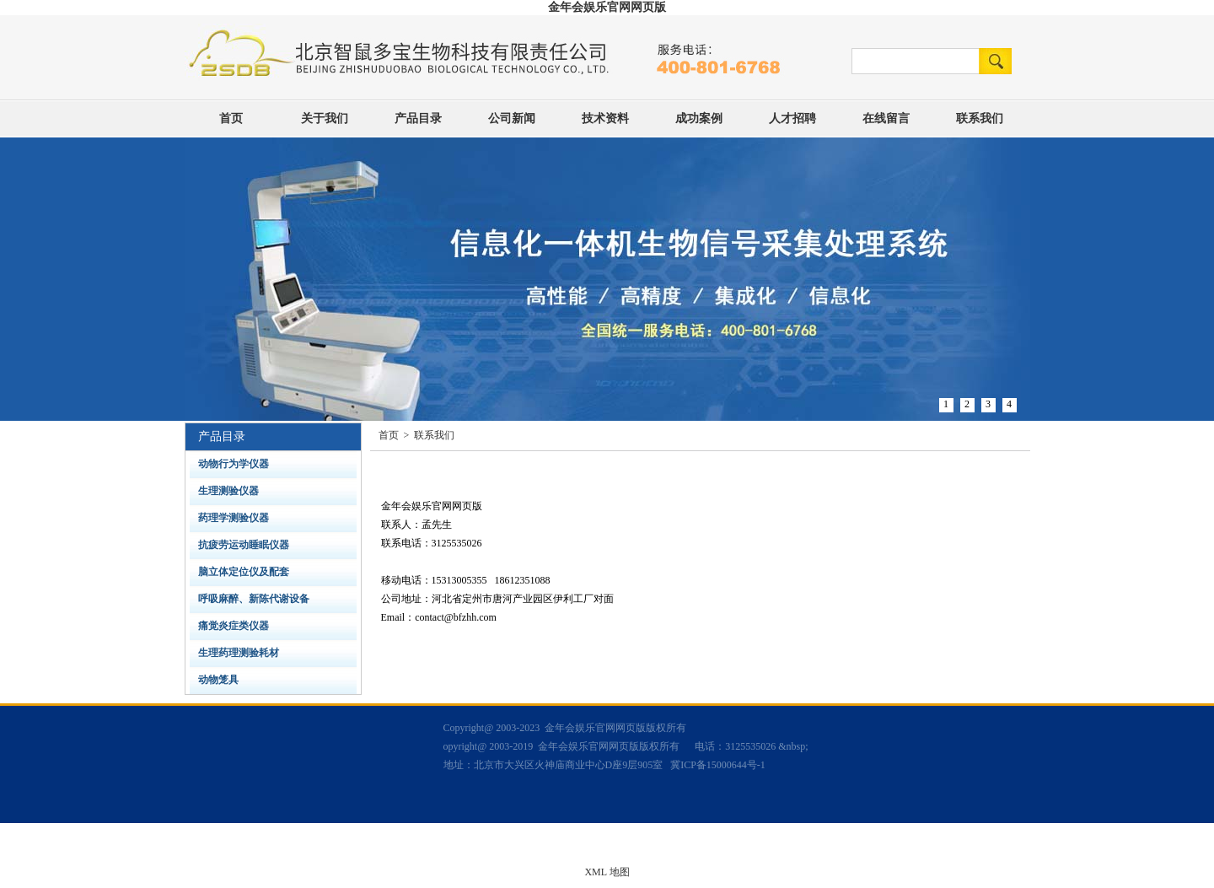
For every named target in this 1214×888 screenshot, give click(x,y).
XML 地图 (606, 872)
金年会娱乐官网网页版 (607, 7)
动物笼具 (218, 680)
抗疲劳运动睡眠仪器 (243, 545)
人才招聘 (792, 118)
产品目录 (418, 118)
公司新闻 (511, 118)
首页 (231, 118)
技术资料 (605, 118)
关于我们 (324, 118)
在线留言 (886, 118)
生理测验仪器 (228, 491)
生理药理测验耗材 (238, 653)
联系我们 (979, 118)
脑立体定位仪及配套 (243, 572)
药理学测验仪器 (233, 518)
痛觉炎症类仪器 (233, 626)
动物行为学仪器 (233, 464)
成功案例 (698, 118)
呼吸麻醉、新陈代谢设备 (253, 599)
